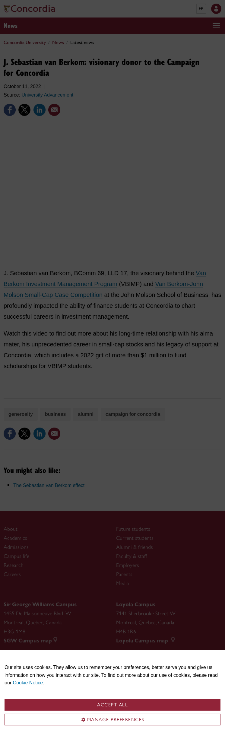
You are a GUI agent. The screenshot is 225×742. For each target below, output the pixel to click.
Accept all (112, 705)
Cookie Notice (28, 682)
